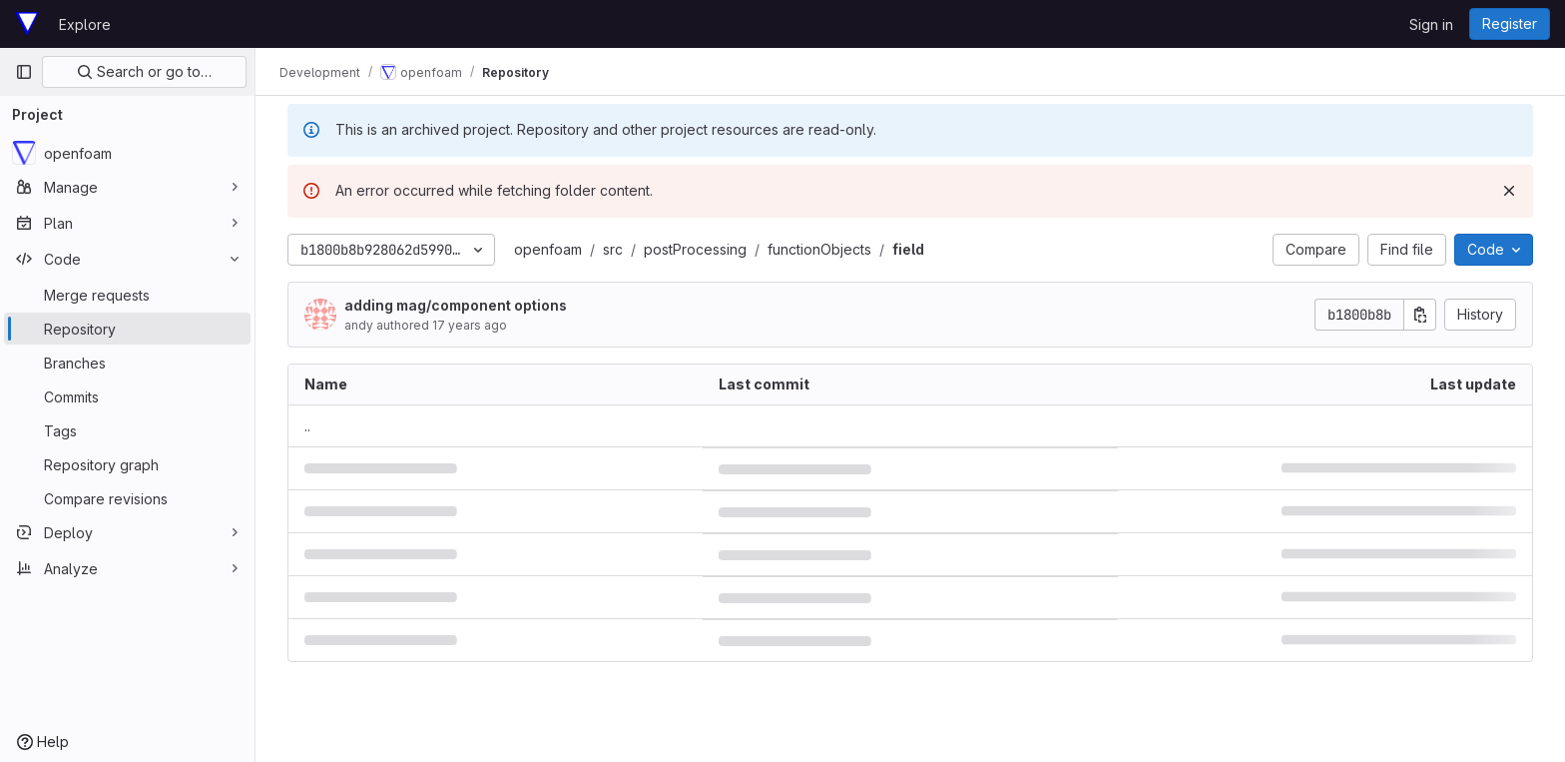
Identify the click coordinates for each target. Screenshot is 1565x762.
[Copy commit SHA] (1420, 315)
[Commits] (127, 396)
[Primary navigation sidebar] (24, 72)
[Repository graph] (127, 464)
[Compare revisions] (127, 498)
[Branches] (127, 363)
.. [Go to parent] (307, 425)
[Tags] (127, 430)
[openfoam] (127, 153)
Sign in (1431, 24)
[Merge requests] (127, 295)
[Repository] (127, 329)
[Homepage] (27, 24)
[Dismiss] (1509, 191)
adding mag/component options (455, 305)
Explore (85, 24)
